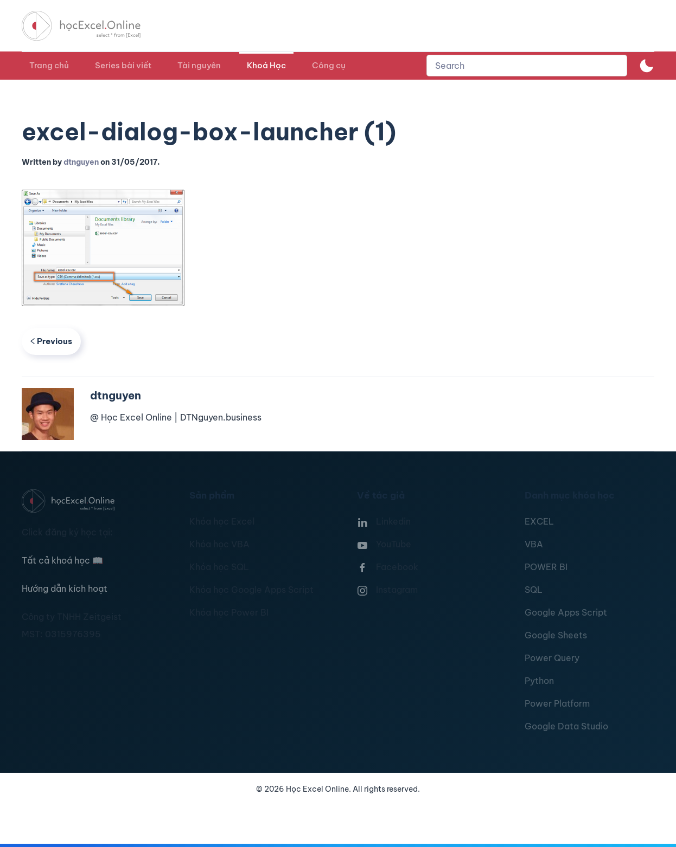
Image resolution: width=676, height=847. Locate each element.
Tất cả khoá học (62, 560)
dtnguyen (81, 162)
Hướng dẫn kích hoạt (64, 588)
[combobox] (526, 65)
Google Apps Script (566, 612)
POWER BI (546, 566)
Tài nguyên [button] (199, 65)
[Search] (526, 65)
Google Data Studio (566, 726)
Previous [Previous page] (51, 341)
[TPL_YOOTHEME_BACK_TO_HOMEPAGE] (91, 26)
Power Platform (557, 703)
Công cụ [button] (329, 65)
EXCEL (539, 521)
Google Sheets (556, 635)
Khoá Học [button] (266, 65)
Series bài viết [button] (123, 65)
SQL (534, 589)
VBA (534, 544)
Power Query (552, 657)
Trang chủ (49, 65)
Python (539, 680)
